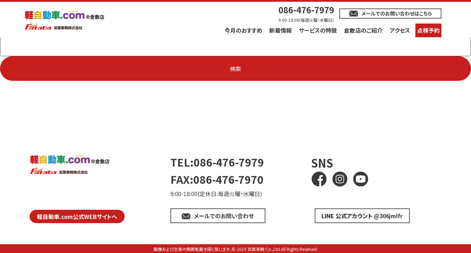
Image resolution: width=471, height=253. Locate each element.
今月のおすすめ (243, 30)
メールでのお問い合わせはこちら (397, 13)
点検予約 (428, 30)
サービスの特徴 (318, 30)
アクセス (400, 30)
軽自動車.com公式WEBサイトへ (77, 216)
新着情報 (280, 30)
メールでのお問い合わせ (224, 216)
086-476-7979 (306, 10)
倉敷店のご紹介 (363, 30)
